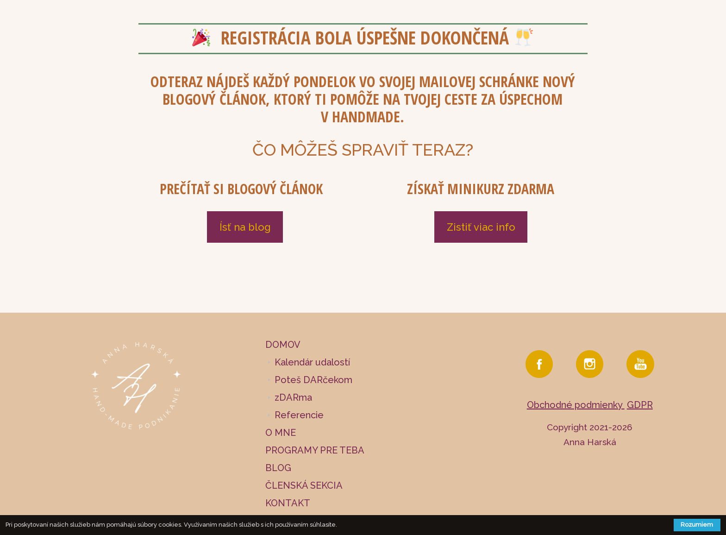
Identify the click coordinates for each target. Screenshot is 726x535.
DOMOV (282, 344)
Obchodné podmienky (576, 404)
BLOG (278, 467)
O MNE (280, 432)
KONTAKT (287, 503)
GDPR (640, 404)
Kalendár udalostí (312, 362)
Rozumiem (697, 524)
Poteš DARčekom (313, 379)
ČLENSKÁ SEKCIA (304, 485)
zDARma (293, 397)
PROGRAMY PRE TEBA (314, 450)
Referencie (299, 415)
